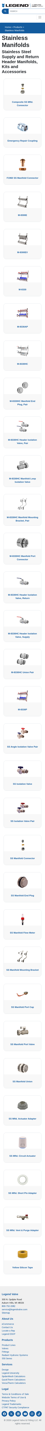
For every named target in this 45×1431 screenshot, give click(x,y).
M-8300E (22, 215)
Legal (5, 1389)
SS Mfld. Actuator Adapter (22, 1118)
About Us (7, 1318)
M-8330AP (22, 326)
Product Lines (8, 1345)
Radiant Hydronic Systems (15, 1355)
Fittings (5, 1352)
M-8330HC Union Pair (22, 672)
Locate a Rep (8, 1330)
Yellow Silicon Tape (22, 1267)
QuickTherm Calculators (13, 1379)
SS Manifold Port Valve (22, 1044)
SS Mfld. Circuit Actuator (22, 1156)
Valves (5, 1348)
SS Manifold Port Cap (22, 1007)
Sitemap (6, 1313)
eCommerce (8, 1324)
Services (7, 1364)
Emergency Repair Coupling (23, 140)
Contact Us (7, 1327)
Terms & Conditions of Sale (15, 1394)
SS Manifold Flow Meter (22, 932)
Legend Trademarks (11, 1404)
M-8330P (22, 709)
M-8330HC (22, 364)
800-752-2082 (8, 1306)
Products (17, 27)
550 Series (7, 1358)
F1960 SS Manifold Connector (22, 178)
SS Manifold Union (22, 1081)
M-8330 (22, 289)
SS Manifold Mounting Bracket (22, 970)
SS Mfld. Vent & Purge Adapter (22, 1230)
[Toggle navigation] (39, 17)
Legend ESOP (8, 1334)
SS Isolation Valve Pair (22, 821)
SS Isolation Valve (22, 784)
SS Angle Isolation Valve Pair (22, 746)
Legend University (10, 1373)
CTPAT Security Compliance (15, 1407)
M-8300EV (22, 252)
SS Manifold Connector (22, 858)
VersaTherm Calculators (14, 1383)
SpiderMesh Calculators (13, 1376)
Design (5, 1369)
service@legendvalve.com (14, 1309)
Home (8, 27)
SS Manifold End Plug (22, 895)
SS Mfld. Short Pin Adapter (22, 1193)
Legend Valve (10, 1294)
